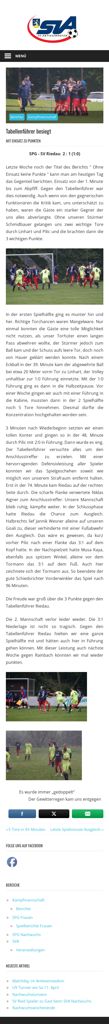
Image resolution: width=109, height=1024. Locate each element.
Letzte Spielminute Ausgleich (75, 829)
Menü (20, 55)
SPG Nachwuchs (26, 934)
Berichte (16, 117)
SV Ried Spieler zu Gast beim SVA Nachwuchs (51, 1001)
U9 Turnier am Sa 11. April (35, 987)
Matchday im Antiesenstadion (38, 980)
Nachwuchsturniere (29, 994)
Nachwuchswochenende (33, 1007)
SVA (15, 941)
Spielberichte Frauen (34, 925)
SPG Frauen (22, 917)
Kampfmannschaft (42, 117)
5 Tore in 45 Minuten (26, 829)
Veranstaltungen (30, 949)
